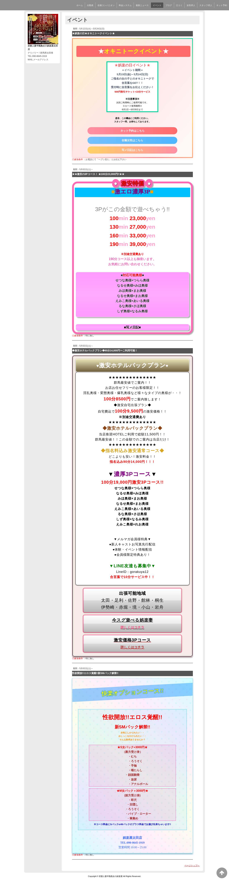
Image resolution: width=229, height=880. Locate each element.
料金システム (125, 5)
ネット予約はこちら (132, 130)
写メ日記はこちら (132, 149)
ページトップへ (191, 865)
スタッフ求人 (205, 5)
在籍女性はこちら (132, 140)
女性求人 (191, 5)
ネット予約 (221, 5)
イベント (157, 5)
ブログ (168, 5)
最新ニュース (142, 5)
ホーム (79, 5)
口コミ (179, 5)
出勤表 (90, 5)
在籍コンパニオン (106, 5)
